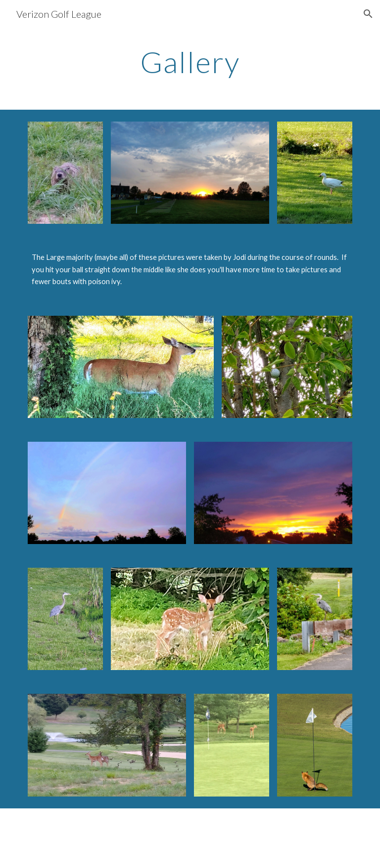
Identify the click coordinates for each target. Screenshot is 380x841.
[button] (368, 14)
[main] (189, 62)
